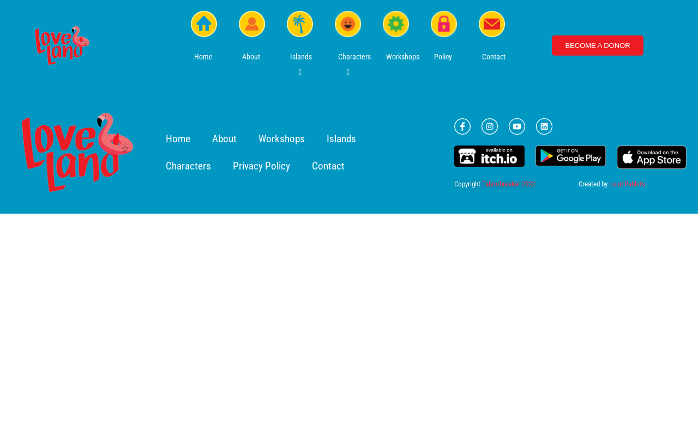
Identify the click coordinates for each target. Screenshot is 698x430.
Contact (328, 166)
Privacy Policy (261, 166)
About (224, 138)
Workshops (281, 138)
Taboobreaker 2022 (508, 184)
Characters (188, 166)
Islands (341, 138)
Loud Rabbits (627, 184)
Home (178, 138)
